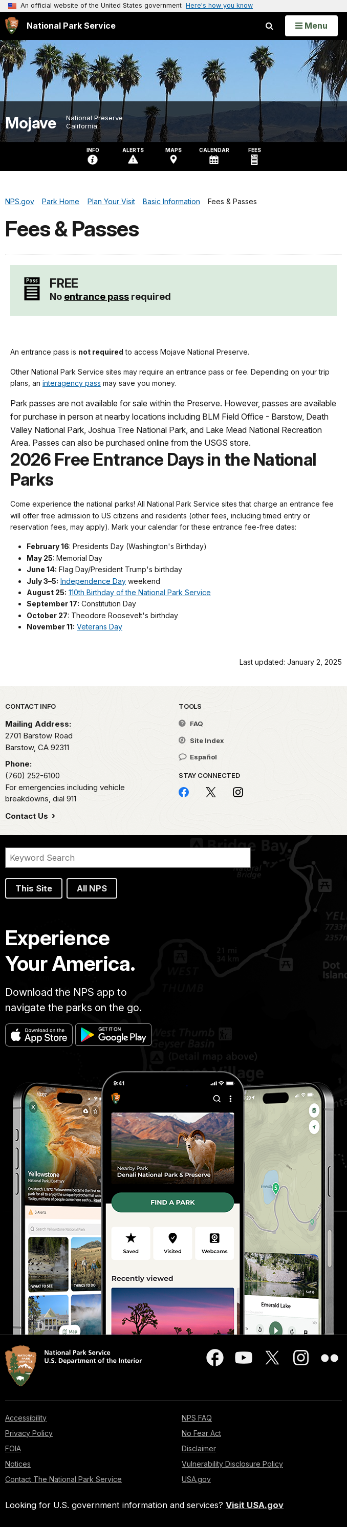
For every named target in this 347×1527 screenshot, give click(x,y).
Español (198, 757)
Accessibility (26, 1417)
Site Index (201, 740)
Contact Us (27, 816)
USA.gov (196, 1479)
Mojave (30, 123)
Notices (18, 1463)
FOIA (13, 1448)
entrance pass (96, 296)
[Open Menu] (311, 25)
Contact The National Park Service (63, 1479)
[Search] (128, 857)
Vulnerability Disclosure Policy (232, 1463)
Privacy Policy (29, 1433)
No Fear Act (201, 1433)
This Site (33, 888)
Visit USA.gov (255, 1505)
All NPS (92, 888)
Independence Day (93, 581)
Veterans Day (99, 626)
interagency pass (71, 383)
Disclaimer (199, 1448)
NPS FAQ (197, 1417)
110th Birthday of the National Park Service (140, 592)
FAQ (191, 723)
